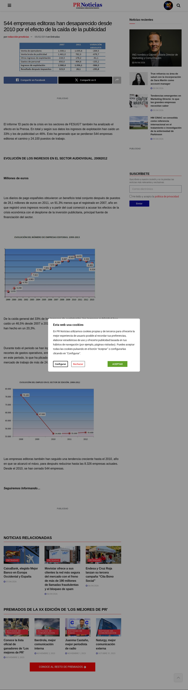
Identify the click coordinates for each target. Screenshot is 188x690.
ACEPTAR (117, 364)
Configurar (60, 364)
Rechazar (78, 364)
